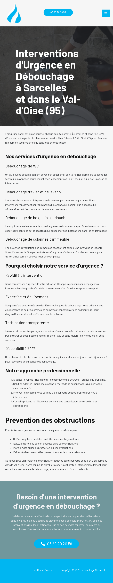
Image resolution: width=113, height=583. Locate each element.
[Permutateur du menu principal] (106, 13)
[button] (56, 12)
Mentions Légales (42, 570)
